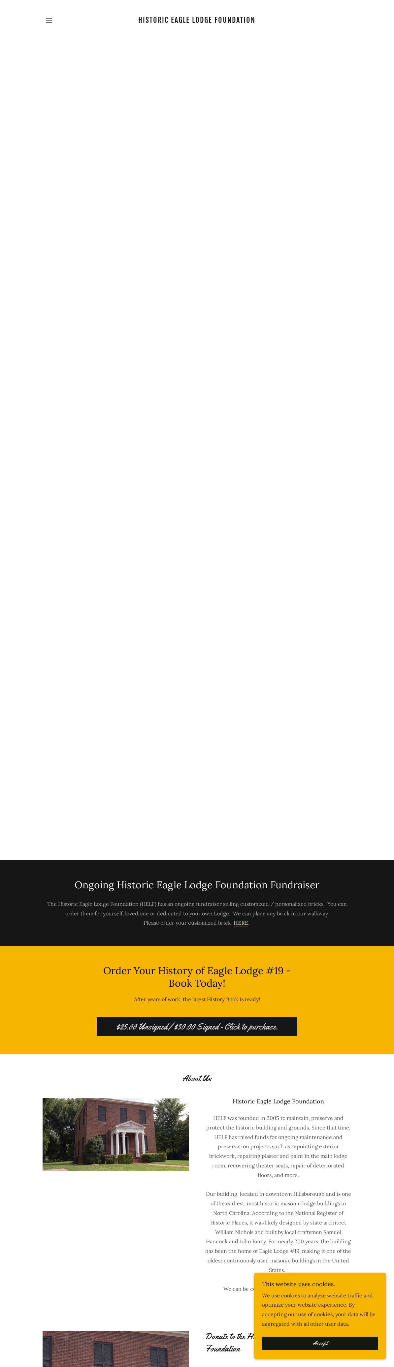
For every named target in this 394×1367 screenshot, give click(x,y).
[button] (49, 20)
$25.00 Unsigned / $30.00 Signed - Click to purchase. (197, 1026)
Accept (320, 1343)
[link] (197, 20)
